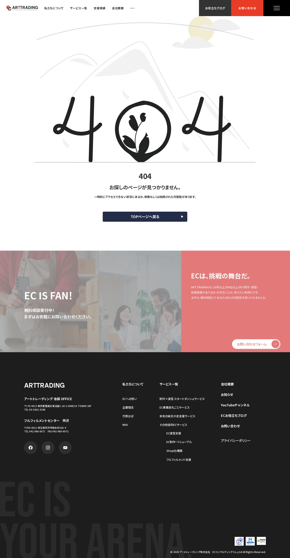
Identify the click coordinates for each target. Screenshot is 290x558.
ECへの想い (129, 399)
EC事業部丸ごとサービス (175, 407)
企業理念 (128, 407)
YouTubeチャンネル (235, 405)
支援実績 (100, 8)
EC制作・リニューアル (179, 442)
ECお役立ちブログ (234, 415)
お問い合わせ (247, 8)
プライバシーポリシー (236, 440)
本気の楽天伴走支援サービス (177, 416)
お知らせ (227, 394)
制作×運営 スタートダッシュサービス (182, 399)
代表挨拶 (128, 416)
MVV (125, 425)
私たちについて (54, 8)
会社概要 (118, 8)
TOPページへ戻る (145, 216)
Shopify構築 (174, 450)
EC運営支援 (173, 433)
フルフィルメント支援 (178, 459)
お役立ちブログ (215, 8)
